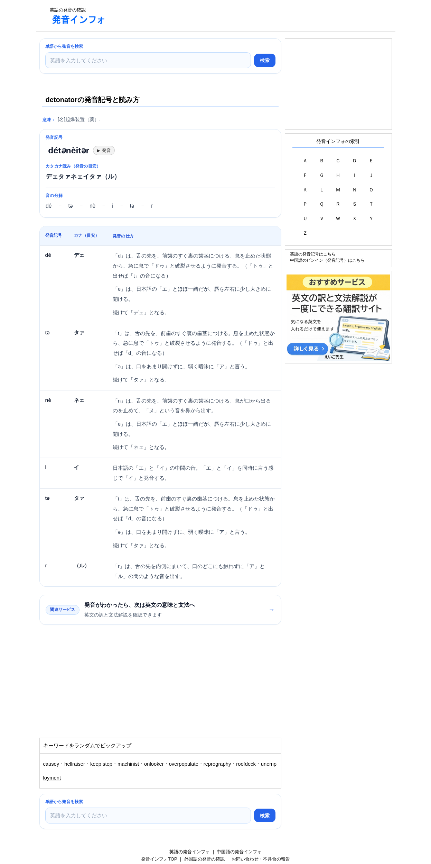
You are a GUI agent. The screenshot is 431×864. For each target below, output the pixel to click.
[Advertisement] (238, 15)
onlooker (154, 764)
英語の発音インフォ (189, 851)
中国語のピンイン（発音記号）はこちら (327, 260)
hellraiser (74, 764)
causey (51, 764)
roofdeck (246, 764)
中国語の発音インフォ (239, 851)
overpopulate (183, 764)
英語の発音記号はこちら (313, 254)
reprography (217, 764)
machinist (128, 764)
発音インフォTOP (159, 859)
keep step (101, 764)
